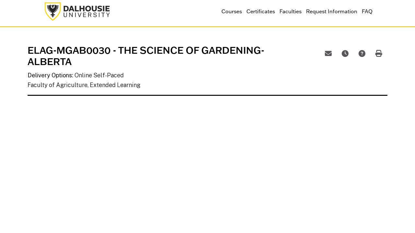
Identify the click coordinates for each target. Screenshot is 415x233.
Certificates (260, 11)
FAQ (367, 11)
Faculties (290, 11)
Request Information (331, 11)
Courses (231, 11)
